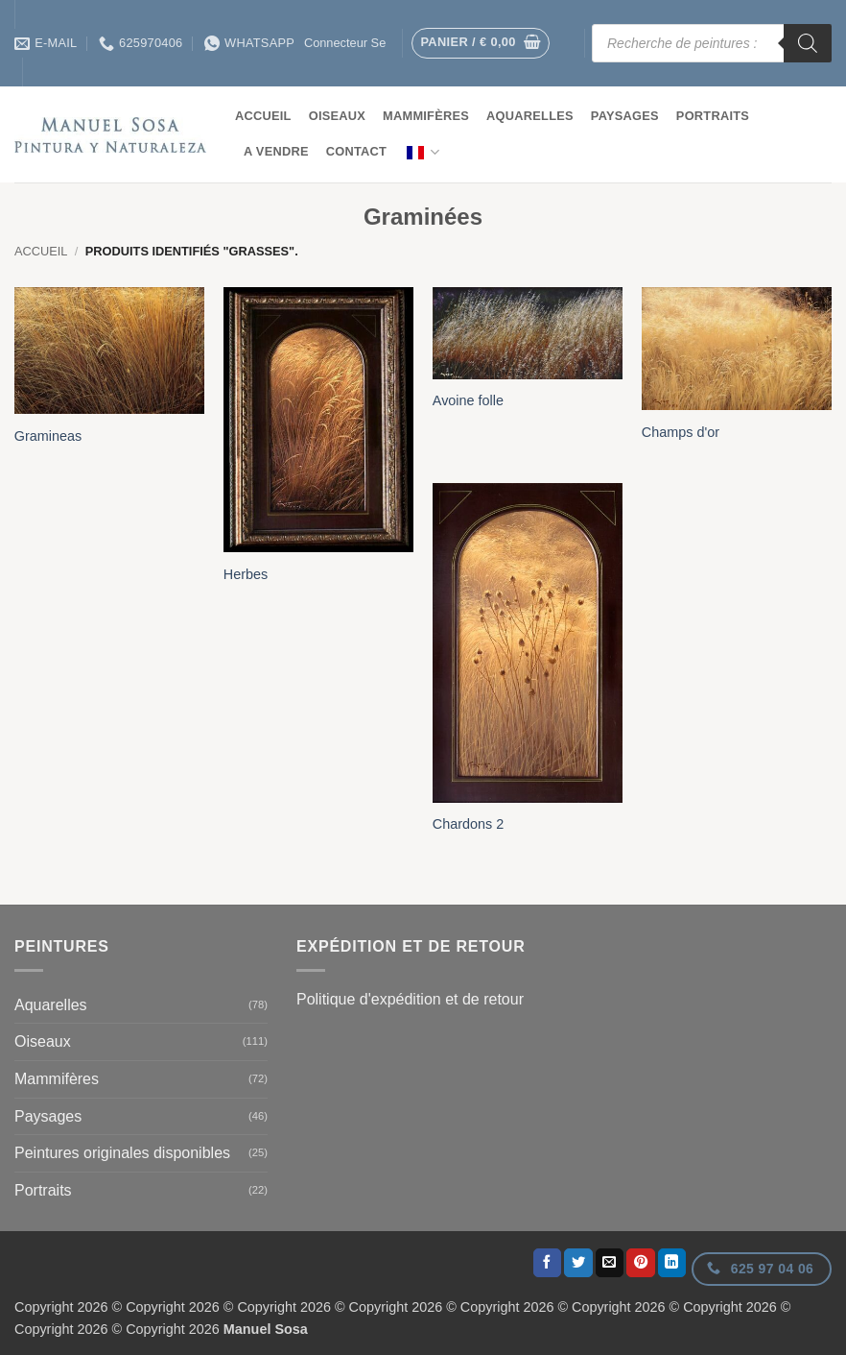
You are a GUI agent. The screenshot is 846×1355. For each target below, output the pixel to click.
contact (356, 151)
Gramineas (48, 436)
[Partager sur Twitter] (578, 1262)
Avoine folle (468, 400)
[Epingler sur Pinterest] (640, 1262)
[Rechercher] (808, 43)
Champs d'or (680, 432)
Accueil (263, 116)
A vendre (276, 151)
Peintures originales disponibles (122, 1153)
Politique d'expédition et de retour (410, 999)
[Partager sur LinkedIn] (672, 1262)
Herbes (245, 574)
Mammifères (426, 116)
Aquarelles (530, 116)
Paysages (625, 116)
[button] (480, 43)
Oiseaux (337, 116)
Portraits (712, 116)
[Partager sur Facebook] (547, 1262)
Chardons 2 (468, 824)
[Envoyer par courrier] (610, 1262)
